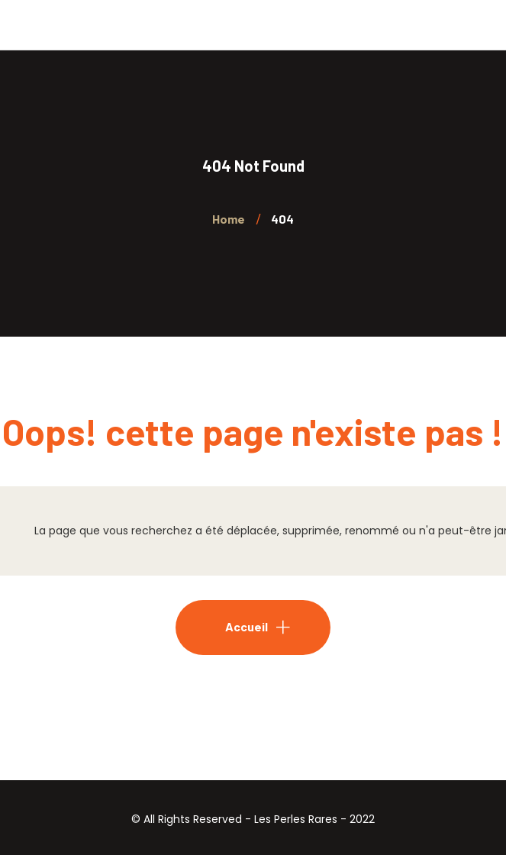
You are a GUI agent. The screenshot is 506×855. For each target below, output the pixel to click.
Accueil (246, 626)
